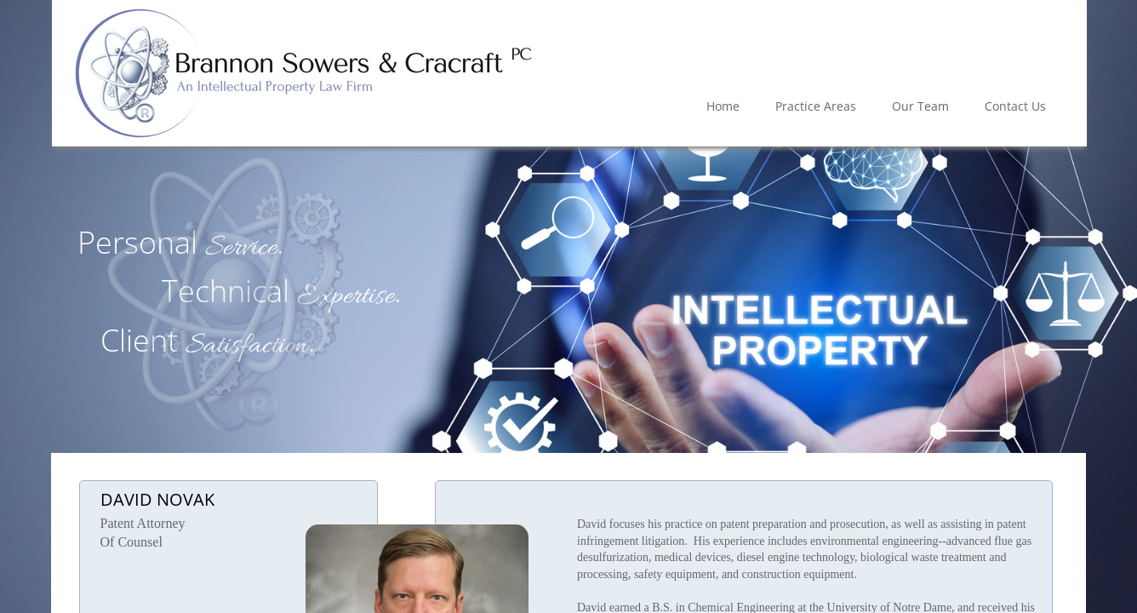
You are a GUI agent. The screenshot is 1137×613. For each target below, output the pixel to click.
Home (723, 106)
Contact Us (1015, 106)
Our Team (920, 106)
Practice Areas (815, 106)
